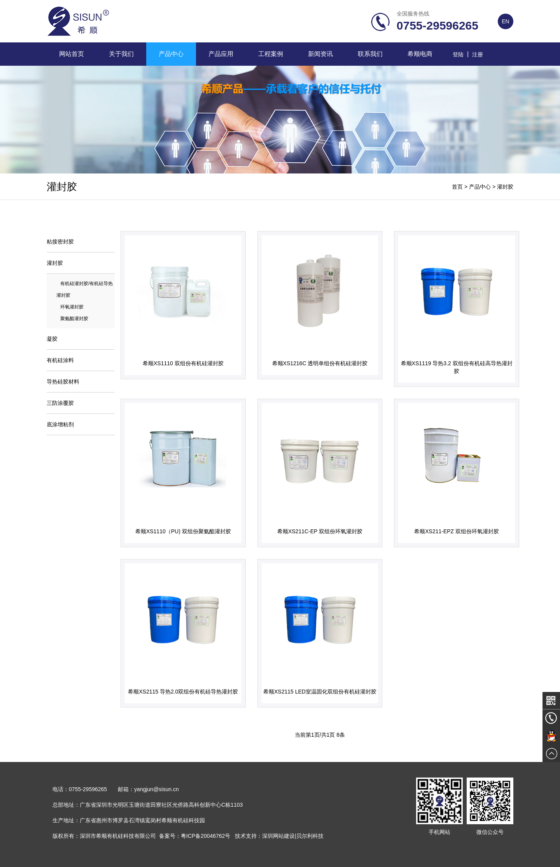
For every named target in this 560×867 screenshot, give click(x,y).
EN (505, 21)
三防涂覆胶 (60, 403)
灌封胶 (505, 187)
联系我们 (370, 54)
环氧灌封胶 (72, 307)
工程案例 (270, 54)
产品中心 (171, 54)
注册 (477, 54)
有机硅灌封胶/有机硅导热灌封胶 (84, 289)
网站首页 (71, 54)
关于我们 (121, 54)
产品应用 (220, 54)
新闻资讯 (320, 54)
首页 (457, 187)
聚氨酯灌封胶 (74, 318)
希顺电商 (420, 54)
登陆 (458, 54)
